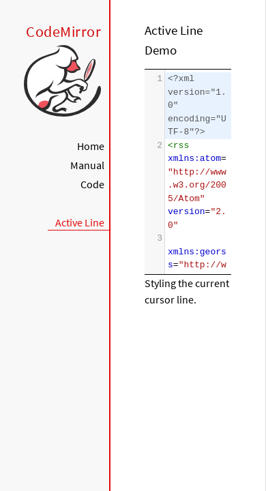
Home (90, 146)
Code (92, 184)
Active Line (79, 222)
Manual (87, 165)
